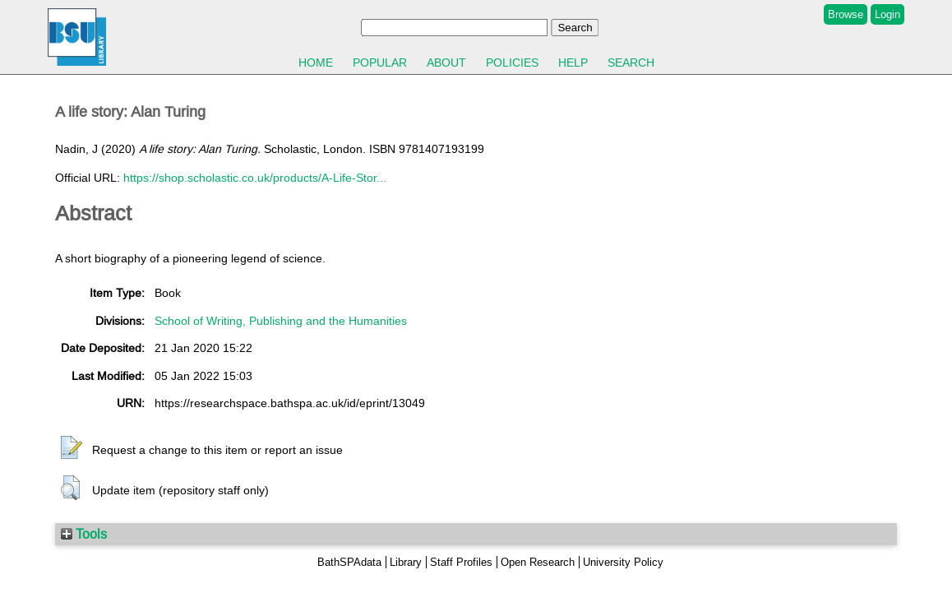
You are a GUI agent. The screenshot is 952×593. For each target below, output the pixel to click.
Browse (845, 14)
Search (631, 62)
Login (887, 14)
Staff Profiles (461, 562)
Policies (512, 62)
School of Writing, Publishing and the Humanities (281, 320)
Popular (380, 62)
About (446, 62)
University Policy (623, 562)
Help (573, 62)
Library (406, 562)
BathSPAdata (349, 562)
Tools (84, 533)
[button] (71, 448)
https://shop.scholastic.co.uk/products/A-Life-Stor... (254, 177)
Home (315, 62)
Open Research (538, 562)
